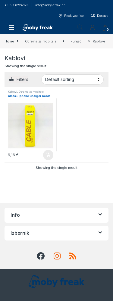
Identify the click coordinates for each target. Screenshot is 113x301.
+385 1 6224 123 (16, 5)
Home (9, 41)
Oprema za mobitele (41, 41)
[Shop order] (72, 79)
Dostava (99, 16)
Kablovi (12, 91)
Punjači (76, 41)
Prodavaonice (70, 16)
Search (80, 27)
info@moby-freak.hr (49, 5)
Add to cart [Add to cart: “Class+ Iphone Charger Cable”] (48, 155)
